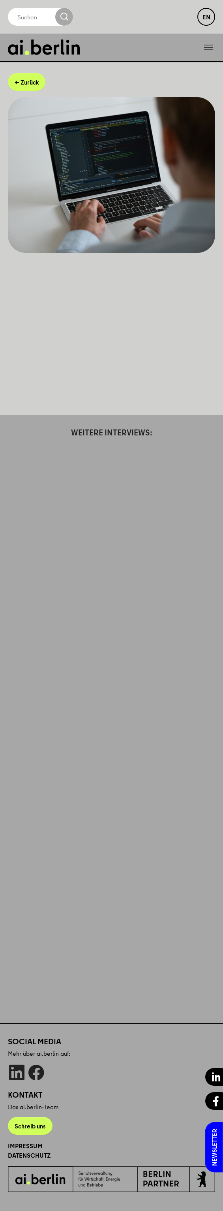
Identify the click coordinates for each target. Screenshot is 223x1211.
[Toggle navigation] (208, 47)
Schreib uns (30, 1126)
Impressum (25, 1145)
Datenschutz (29, 1155)
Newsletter (214, 1147)
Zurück (30, 82)
